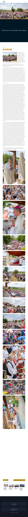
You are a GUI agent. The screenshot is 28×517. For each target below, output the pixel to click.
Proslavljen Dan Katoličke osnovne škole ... (11, 489)
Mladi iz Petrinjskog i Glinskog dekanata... (21, 489)
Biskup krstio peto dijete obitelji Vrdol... (5, 489)
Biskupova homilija (5, 82)
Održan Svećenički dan (16, 488)
